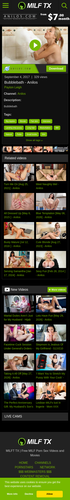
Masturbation (45, 128)
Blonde (23, 121)
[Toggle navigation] (5, 5)
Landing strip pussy (14, 128)
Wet (43, 134)
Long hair (31, 128)
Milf (57, 128)
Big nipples (10, 121)
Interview (46, 121)
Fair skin (34, 121)
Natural (9, 134)
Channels (43, 462)
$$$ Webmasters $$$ (34, 471)
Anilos (22, 93)
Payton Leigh (13, 87)
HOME (23, 462)
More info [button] (12, 494)
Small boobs (32, 134)
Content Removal (35, 476)
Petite (19, 134)
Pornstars (24, 467)
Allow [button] (49, 494)
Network (47, 467)
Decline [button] (29, 494)
